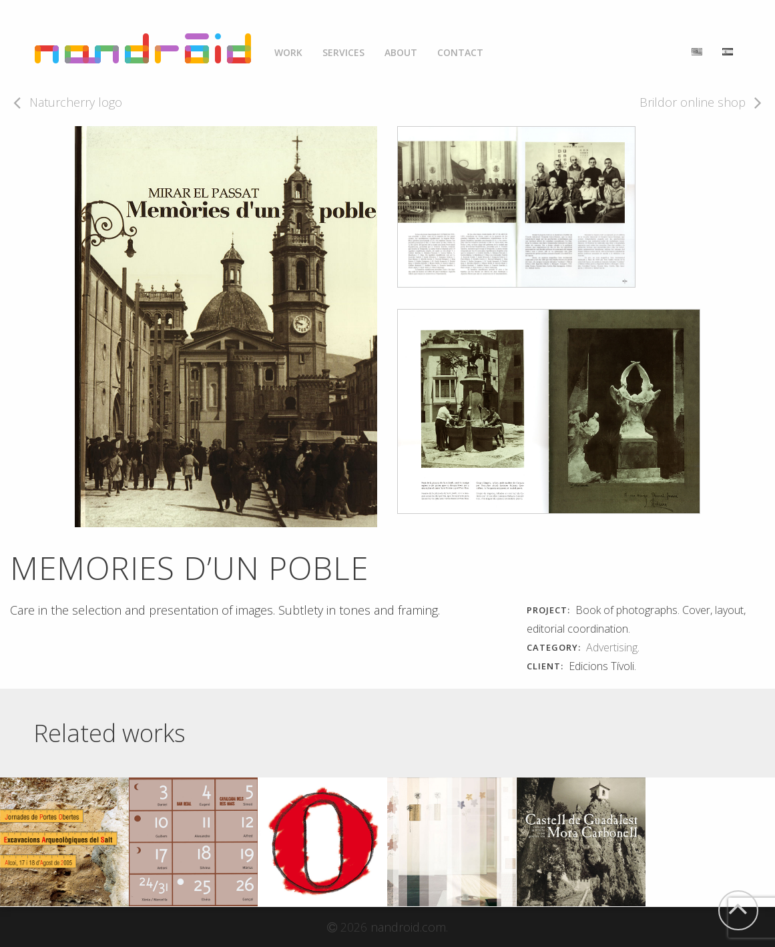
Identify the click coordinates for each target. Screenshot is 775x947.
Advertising (611, 647)
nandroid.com (408, 927)
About (400, 52)
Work (288, 52)
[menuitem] (288, 48)
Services (343, 52)
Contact (460, 52)
